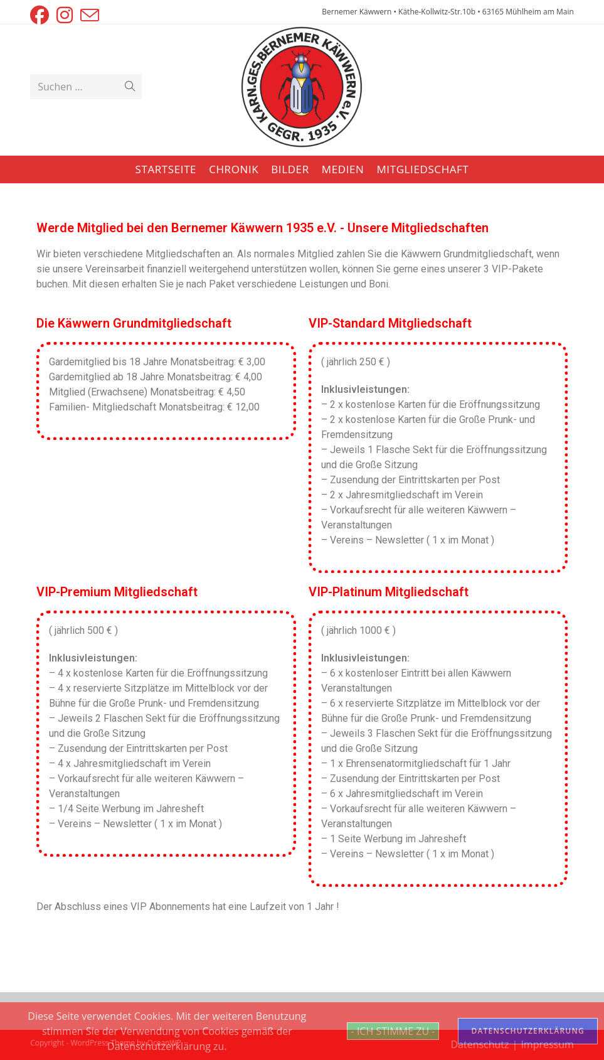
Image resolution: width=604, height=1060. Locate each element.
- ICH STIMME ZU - (393, 1031)
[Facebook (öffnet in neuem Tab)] (41, 15)
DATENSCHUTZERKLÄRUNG (528, 1030)
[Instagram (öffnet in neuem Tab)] (65, 15)
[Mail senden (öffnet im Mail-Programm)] (90, 15)
